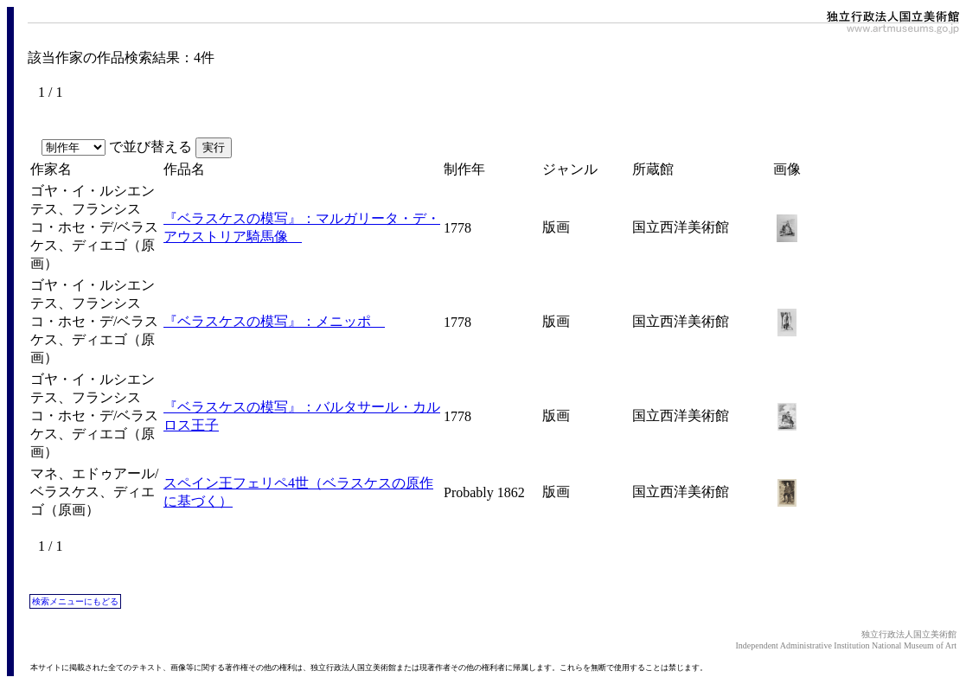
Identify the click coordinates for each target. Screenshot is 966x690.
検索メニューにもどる (75, 601)
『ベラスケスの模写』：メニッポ (274, 321)
